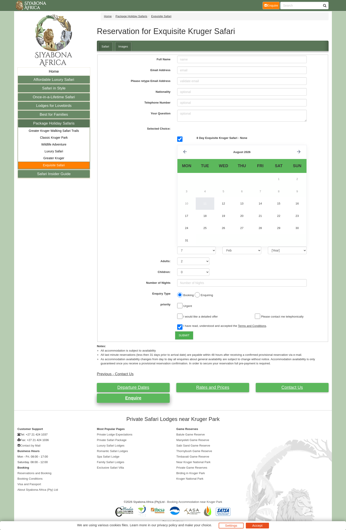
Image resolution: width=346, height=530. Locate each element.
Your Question (161, 113)
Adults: (165, 261)
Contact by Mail (30, 445)
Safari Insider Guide (54, 174)
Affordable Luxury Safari (54, 80)
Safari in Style (54, 88)
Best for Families (54, 114)
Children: (164, 272)
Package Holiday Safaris (54, 123)
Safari (105, 46)
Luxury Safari (54, 151)
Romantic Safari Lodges (112, 451)
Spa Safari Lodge (108, 456)
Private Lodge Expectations (114, 434)
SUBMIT (184, 335)
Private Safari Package (111, 440)
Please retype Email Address (151, 81)
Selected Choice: (158, 128)
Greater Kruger (53, 158)
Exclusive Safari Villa (110, 467)
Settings (231, 525)
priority (165, 304)
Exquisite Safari (54, 165)
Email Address (160, 70)
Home (54, 71)
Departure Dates (133, 387)
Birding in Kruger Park (190, 473)
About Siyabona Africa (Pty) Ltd (37, 489)
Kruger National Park (189, 478)
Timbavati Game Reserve (192, 456)
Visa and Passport (29, 484)
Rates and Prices (212, 387)
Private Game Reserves (191, 467)
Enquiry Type (161, 293)
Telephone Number (157, 102)
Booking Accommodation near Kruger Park (194, 502)
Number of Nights (158, 282)
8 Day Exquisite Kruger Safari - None (222, 138)
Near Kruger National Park (193, 462)
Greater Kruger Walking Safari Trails (54, 130)
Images (123, 46)
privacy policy (167, 525)
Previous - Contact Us (115, 374)
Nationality (163, 91)
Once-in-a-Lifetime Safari (54, 97)
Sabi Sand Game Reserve (193, 445)
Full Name (164, 59)
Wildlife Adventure (53, 144)
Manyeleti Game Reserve (192, 440)
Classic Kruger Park (54, 137)
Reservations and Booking (34, 473)
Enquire (133, 398)
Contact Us (292, 387)
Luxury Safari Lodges (110, 445)
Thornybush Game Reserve (194, 451)
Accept (257, 525)
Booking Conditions (30, 478)
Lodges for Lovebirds (54, 106)
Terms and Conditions (252, 325)
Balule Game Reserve (190, 434)
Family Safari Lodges (110, 462)
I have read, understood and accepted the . (222, 326)
